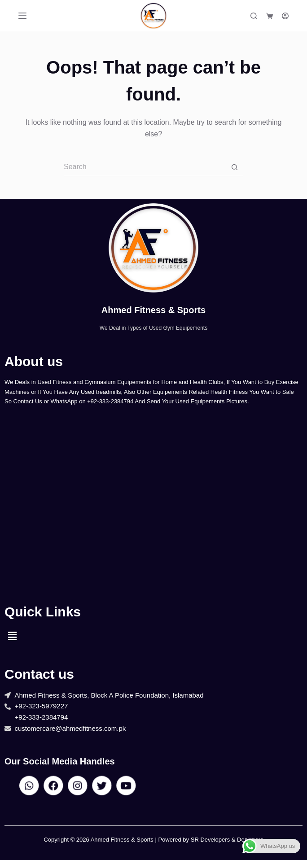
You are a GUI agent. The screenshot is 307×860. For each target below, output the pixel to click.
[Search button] (234, 167)
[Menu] (22, 16)
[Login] (285, 16)
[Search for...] (144, 167)
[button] (12, 636)
